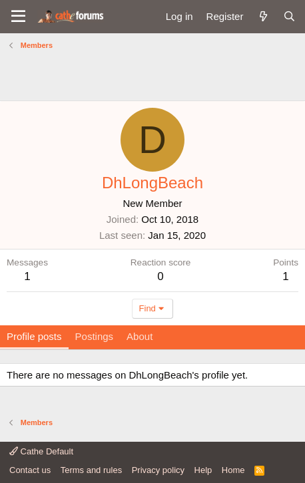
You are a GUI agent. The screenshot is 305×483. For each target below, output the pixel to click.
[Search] (289, 16)
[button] (18, 16)
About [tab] (139, 336)
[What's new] (263, 16)
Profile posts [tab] (34, 336)
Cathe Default (41, 451)
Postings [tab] (94, 336)
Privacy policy (158, 470)
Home (233, 470)
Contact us (30, 470)
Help (203, 470)
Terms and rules (91, 470)
